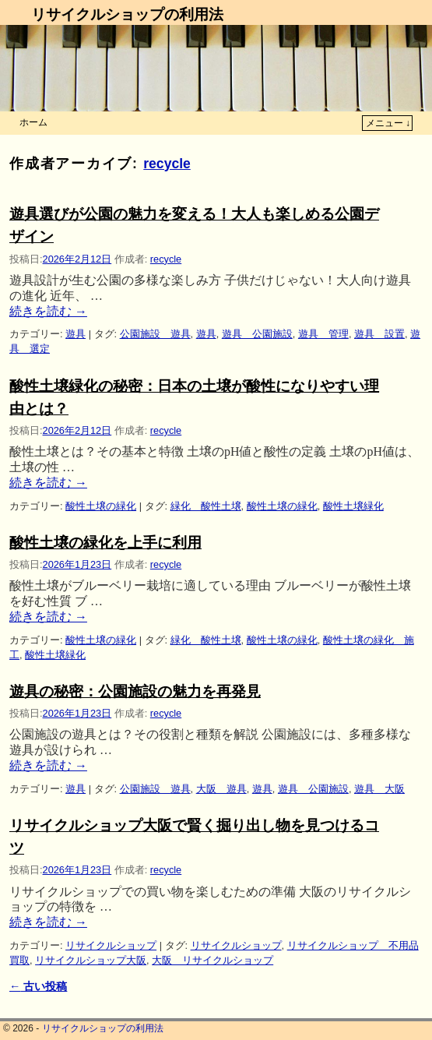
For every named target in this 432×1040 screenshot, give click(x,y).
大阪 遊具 (221, 789)
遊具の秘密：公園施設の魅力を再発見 (135, 691)
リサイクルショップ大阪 (90, 960)
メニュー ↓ (388, 123)
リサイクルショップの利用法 (127, 14)
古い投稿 (38, 986)
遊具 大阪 (379, 789)
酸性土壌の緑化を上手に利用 (105, 542)
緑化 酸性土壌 (205, 506)
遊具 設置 (379, 334)
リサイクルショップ (110, 945)
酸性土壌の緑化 (100, 506)
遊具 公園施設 (257, 334)
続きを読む (48, 311)
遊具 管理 (323, 334)
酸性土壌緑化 (353, 506)
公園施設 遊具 (155, 334)
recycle (167, 163)
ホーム (33, 122)
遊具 (75, 334)
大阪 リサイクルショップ (212, 960)
